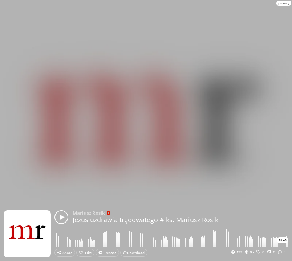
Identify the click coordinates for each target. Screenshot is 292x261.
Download (134, 252)
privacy (283, 3)
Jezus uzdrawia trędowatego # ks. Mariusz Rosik (145, 219)
